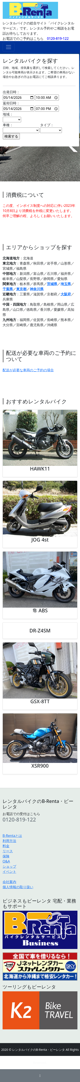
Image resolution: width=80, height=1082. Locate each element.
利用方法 (9, 840)
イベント (9, 871)
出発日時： (31, 95)
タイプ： (51, 128)
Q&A (6, 861)
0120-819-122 (58, 38)
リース (8, 851)
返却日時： (31, 106)
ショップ (9, 866)
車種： (21, 128)
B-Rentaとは (12, 835)
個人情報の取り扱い (18, 887)
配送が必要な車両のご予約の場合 (28, 370)
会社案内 (9, 881)
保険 (6, 856)
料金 (6, 846)
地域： (12, 117)
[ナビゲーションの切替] (9, 47)
